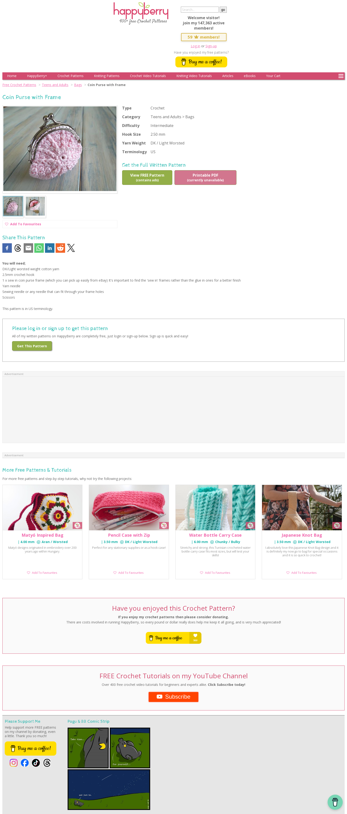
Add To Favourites (23, 224)
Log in (195, 46)
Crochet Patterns (71, 76)
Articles (227, 76)
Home (12, 76)
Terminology (134, 151)
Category (131, 116)
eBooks (250, 76)
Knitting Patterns (107, 76)
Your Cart (273, 76)
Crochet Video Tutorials (148, 76)
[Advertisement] (173, 410)
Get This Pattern (32, 346)
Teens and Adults (55, 85)
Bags (78, 85)
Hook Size (131, 134)
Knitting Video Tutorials (194, 76)
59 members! (204, 37)
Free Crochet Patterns (19, 85)
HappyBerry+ (37, 76)
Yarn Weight (134, 143)
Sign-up (211, 46)
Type (127, 108)
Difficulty (130, 125)
